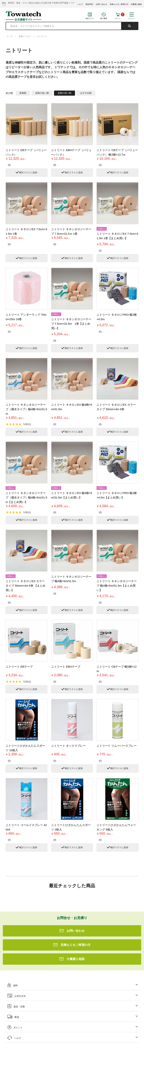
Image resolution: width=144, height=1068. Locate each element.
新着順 (23, 93)
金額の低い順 (42, 93)
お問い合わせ (101, 4)
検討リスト (90, 18)
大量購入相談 (136, 4)
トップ (10, 36)
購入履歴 (103, 18)
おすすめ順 (86, 93)
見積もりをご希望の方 (119, 4)
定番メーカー (25, 36)
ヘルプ (80, 4)
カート (117, 18)
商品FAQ (89, 4)
